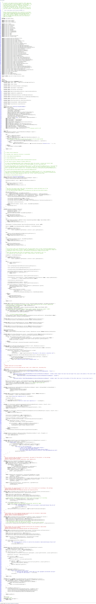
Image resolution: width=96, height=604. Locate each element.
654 (0, 589)
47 (0, 43)
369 (0, 333)
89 (0, 81)
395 (0, 356)
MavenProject (10, 350)
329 (0, 297)
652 (0, 587)
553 (0, 498)
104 (0, 94)
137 (0, 124)
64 (0, 58)
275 (0, 248)
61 (0, 56)
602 (0, 542)
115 (0, 104)
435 (0, 392)
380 (0, 343)
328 (0, 296)
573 (0, 516)
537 (0, 484)
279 (0, 252)
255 (0, 230)
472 (0, 425)
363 (0, 327)
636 (0, 573)
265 (0, 239)
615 (0, 554)
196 (0, 177)
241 (0, 218)
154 (0, 139)
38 (0, 35)
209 (0, 189)
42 (0, 39)
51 (0, 47)
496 (0, 447)
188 (0, 170)
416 (0, 375)
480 (0, 433)
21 (0, 20)
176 (0, 159)
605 (0, 545)
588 (0, 530)
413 (0, 372)
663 (0, 597)
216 (0, 195)
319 (0, 288)
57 (0, 52)
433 (0, 390)
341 (0, 308)
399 (0, 360)
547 (0, 493)
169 (0, 153)
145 (0, 131)
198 (0, 179)
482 (0, 434)
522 (0, 470)
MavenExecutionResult (12, 131)
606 (0, 546)
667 (0, 601)
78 (0, 71)
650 (0, 586)
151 (0, 137)
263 (0, 237)
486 (0, 438)
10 (0, 10)
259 (0, 234)
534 (0, 481)
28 (0, 26)
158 (0, 143)
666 (0, 600)
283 (0, 255)
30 (0, 28)
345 (0, 311)
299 (0, 270)
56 (0, 51)
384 (0, 346)
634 (0, 571)
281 (0, 254)
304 (0, 274)
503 (0, 453)
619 (0, 558)
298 (0, 269)
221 (0, 200)
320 (0, 289)
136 (0, 123)
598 (0, 539)
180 (0, 163)
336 (0, 303)
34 (0, 31)
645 (0, 581)
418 (0, 377)
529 (0, 477)
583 (0, 525)
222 (0, 201)
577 (0, 520)
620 (0, 559)
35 (0, 32)
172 (0, 156)
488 (0, 440)
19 (0, 18)
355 (0, 320)
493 (0, 444)
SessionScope (13, 89)
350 (0, 316)
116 (0, 105)
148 (0, 134)
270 (0, 244)
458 (0, 413)
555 (0, 500)
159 (0, 144)
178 (0, 161)
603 (0, 543)
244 (0, 220)
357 (0, 322)
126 (0, 114)
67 (0, 61)
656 (0, 591)
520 (0, 469)
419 (0, 378)
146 (0, 132)
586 (0, 528)
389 (0, 351)
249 (0, 225)
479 (0, 432)
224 (0, 202)
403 (0, 363)
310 (0, 280)
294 (0, 265)
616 (0, 555)
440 (0, 397)
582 (0, 524)
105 (0, 95)
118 (0, 107)
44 (0, 40)
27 (0, 25)
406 (0, 366)
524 (0, 472)
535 (0, 482)
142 (0, 129)
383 (0, 345)
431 (0, 389)
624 (0, 562)
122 (0, 111)
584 (0, 526)
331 (0, 299)
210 (0, 190)
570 (0, 514)
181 (0, 164)
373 (0, 336)
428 (0, 386)
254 (0, 229)
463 (0, 417)
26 (0, 24)
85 (0, 77)
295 (0, 266)
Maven (20, 81)
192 (0, 174)
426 (0, 384)
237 (0, 214)
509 (0, 459)
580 (0, 523)
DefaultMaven (11, 81)
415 (0, 374)
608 (0, 548)
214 (0, 193)
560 (0, 505)
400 (0, 361)
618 (0, 557)
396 (0, 357)
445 (0, 401)
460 (0, 415)
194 (0, 175)
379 (0, 342)
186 (0, 168)
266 (0, 240)
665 (0, 599)
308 (0, 278)
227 (0, 205)
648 (0, 584)
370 (0, 334)
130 (0, 118)
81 (0, 74)
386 (0, 348)
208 (0, 188)
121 (0, 110)
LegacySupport (13, 87)
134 (0, 121)
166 (0, 150)
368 (0, 332)
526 (0, 474)
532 (0, 479)
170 (0, 154)
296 (0, 267)
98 (0, 89)
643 (0, 579)
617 (0, 556)
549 (0, 495)
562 (0, 506)
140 (0, 127)
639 (0, 576)
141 (0, 128)
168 (0, 152)
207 (0, 187)
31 (0, 29)
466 (0, 420)
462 (0, 416)
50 (0, 46)
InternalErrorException (37, 143)
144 (0, 130)
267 (0, 241)
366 (0, 330)
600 (0, 541)
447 (0, 403)
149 (0, 135)
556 (0, 501)
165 (0, 149)
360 (0, 325)
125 (0, 113)
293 (0, 264)
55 (0, 50)
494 (0, 445)
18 (0, 17)
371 (0, 335)
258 (0, 233)
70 (0, 64)
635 (0, 572)
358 (0, 323)
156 (0, 141)
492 (0, 443)
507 (0, 457)
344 (0, 310)
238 (0, 215)
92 (0, 84)
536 (0, 483)
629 (0, 567)
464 (0, 418)
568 (0, 512)
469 (0, 423)
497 (0, 448)
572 (0, 515)
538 (0, 485)
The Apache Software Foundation (12, 603)
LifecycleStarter (11, 277)
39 (0, 36)
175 (0, 158)
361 (0, 326)
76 (0, 69)
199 (0, 180)
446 (0, 402)
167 (0, 151)
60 (0, 55)
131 (0, 119)
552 (0, 497)
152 (0, 138)
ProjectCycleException (26, 139)
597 (0, 538)
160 (0, 145)
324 (0, 292)
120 (0, 109)
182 (0, 165)
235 (0, 212)
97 (0, 88)
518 (0, 467)
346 (0, 312)
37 (0, 34)
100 (0, 91)
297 (0, 268)
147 (0, 133)
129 (0, 117)
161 (0, 146)
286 (0, 258)
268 (0, 242)
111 (0, 101)
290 (0, 262)
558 (0, 503)
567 (0, 511)
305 (0, 275)
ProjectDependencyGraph (13, 588)
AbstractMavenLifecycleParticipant (18, 331)
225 (0, 203)
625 (0, 563)
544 (0, 490)
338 (0, 305)
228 (0, 206)
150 (0, 136)
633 (0, 570)
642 (0, 578)
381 (0, 344)
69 (0, 63)
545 (0, 491)
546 (0, 492)
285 (0, 257)
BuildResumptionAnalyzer (15, 94)
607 (0, 547)
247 (0, 223)
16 (0, 15)
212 (0, 192)
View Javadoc (2, 0)
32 (0, 30)
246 (0, 222)
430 (0, 388)
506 (0, 456)
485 (0, 437)
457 (0, 412)
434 (0, 391)
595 (0, 536)
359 (0, 324)
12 (0, 12)
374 (0, 337)
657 (0, 592)
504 (0, 454)
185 (0, 167)
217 (0, 196)
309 (0, 279)
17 (0, 16)
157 (0, 142)
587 (0, 529)
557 (0, 502)
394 (0, 355)
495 (0, 446)
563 (0, 507)
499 (0, 450)
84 (0, 76)
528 (0, 476)
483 (0, 435)
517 (0, 466)
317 (0, 286)
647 (0, 583)
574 (0, 517)
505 (0, 455)
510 (0, 460)
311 (0, 281)
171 (0, 155)
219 (0, 198)
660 (0, 595)
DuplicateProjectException (16, 234)
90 (0, 82)
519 (0, 468)
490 (0, 442)
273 (0, 246)
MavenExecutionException (15, 215)
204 (0, 184)
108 (0, 98)
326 (0, 294)
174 (0, 157)
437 (0, 394)
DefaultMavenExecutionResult (30, 137)
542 (0, 488)
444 (0, 400)
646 (0, 582)
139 (0, 126)
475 (0, 428)
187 (0, 169)
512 (0, 461)
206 (0, 186)
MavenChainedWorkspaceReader (17, 193)
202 (0, 183)
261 (0, 236)
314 (0, 283)
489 (0, 441)
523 (0, 471)
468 (0, 422)
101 (0, 92)
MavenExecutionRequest (26, 131)
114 (0, 103)
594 (0, 535)
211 (0, 191)
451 (0, 407)
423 (0, 381)
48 (0, 44)
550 (0, 496)
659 (0, 594)
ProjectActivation (13, 517)
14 (0, 13)
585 (0, 527)
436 (0, 393)
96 (0, 87)
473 (0, 426)
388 (0, 350)
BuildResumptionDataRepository (17, 96)
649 (0, 585)
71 (0, 65)
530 (0, 478)
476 (0, 429)
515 (0, 464)
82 (0, 75)
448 (0, 404)
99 (0, 90)
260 (0, 235)
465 (0, 419)
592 (0, 533)
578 (0, 521)
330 (0, 298)
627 (0, 565)
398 (0, 359)
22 (0, 21)
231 (0, 209)
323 (0, 291)
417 (0, 376)
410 (0, 370)
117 (0, 106)
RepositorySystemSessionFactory (17, 91)
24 (0, 22)
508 (0, 458)
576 (0, 519)
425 (0, 383)
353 (0, 318)
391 (0, 353)
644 (0, 580)
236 (0, 213)
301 (0, 272)
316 (0, 285)
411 (0, 371)
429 (0, 387)
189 (0, 171)
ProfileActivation (36, 491)
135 (0, 122)
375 (0, 338)
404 (0, 364)
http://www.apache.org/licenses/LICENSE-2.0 (14, 10)
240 (0, 217)
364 (0, 328)
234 (0, 211)
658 (0, 593)
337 (0, 304)
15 (0, 14)
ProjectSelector (14, 103)
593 (0, 534)
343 (0, 309)
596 (0, 537)
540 (0, 487)
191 (0, 173)
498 (0, 449)
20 (0, 19)
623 (0, 561)
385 (0, 347)
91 (0, 83)
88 (0, 80)
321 (0, 290)
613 (0, 552)
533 (0, 480)
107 (0, 97)
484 (0, 436)
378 (0, 341)
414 (0, 373)
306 (0, 276)
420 (0, 379)
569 (0, 513)
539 (0, 486)
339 (0, 306)
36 (0, 33)
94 (0, 85)
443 (0, 399)
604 (0, 544)
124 (0, 112)
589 (0, 531)
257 (0, 232)
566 (0, 510)
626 (0, 564)
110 (0, 100)
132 (0, 120)
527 (0, 475)
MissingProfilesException (35, 508)
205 (0, 185)
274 (0, 247)
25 (0, 23)
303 (0, 273)
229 (0, 207)
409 (0, 369)
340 (0, 307)
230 (0, 208)
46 (0, 42)
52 (0, 48)
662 (0, 596)
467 (0, 421)
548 (0, 494)
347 (0, 313)
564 (0, 508)
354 (0, 319)
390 (0, 352)
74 (0, 67)
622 (0, 560)
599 (0, 540)
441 (0, 398)
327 (0, 295)
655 (0, 590)
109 (0, 99)
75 (0, 68)
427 (0, 385)
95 (0, 86)
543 (0, 489)
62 (0, 57)
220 (0, 199)
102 (0, 93)
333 (0, 300)
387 (0, 349)
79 (0, 72)
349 (0, 315)
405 (0, 365)
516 (0, 465)
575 (0, 518)
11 (0, 11)
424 (0, 382)
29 (0, 27)
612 (0, 551)
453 (0, 408)
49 (0, 45)
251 (0, 227)
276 (0, 249)
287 (0, 259)
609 (0, 549)
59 (0, 54)
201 (0, 182)
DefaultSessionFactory (15, 100)
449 (0, 405)
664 (0, 598)
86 (0, 78)
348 (0, 314)
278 (0, 251)
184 (0, 166)
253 (0, 228)
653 (0, 588)
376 (0, 339)
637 (0, 574)
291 (0, 263)
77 (0, 70)
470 (0, 424)
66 (0, 60)
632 (0, 569)
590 (0, 532)
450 (0, 406)
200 (0, 181)
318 (0, 287)
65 (0, 59)
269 (0, 243)
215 (0, 194)
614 (0, 553)
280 (0, 253)
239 (0, 216)
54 (0, 49)
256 (0, 231)
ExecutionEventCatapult (15, 85)
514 (0, 463)
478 (0, 431)
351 (0, 317)
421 (0, 380)
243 (0, 219)
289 (0, 261)
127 (0, 115)
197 (0, 178)
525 (0, 473)
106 (0, 96)
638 (0, 575)
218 (0, 197)
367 (0, 331)
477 (0, 430)
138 (0, 125)
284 (0, 256)
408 (0, 368)
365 (0, 329)
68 (0, 62)
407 (0, 367)
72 (0, 66)
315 (0, 284)
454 (0, 409)
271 (0, 245)
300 (0, 271)
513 (0, 462)
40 (0, 37)
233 (0, 210)
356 (0, 321)
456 (0, 411)
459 (0, 414)
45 (0, 41)
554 (0, 499)
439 (0, 396)
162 (0, 147)
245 (0, 221)
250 (0, 226)
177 (0, 160)
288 (0, 260)
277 (0, 250)
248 (0, 224)
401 (0, 362)
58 (0, 53)
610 (0, 550)
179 (0, 162)
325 (0, 293)
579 (0, 522)
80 (0, 73)
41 (0, 38)
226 (0, 204)
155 (0, 140)
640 (0, 577)
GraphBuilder (13, 93)
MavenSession (10, 195)
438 (0, 395)
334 (0, 301)
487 (0, 439)
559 (0, 504)
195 (0, 176)
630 (0, 568)
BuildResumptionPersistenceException (22, 358)
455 (0, 410)
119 (0, 108)
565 (0, 509)
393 (0, 354)
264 (0, 238)
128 (0, 116)
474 (0, 427)
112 (0, 102)
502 (0, 452)
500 (0, 451)
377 (0, 340)
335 (0, 302)
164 (0, 148)
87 (0, 79)
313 (0, 282)
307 (0, 277)
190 (0, 172)
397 (0, 358)
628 (0, 566)
